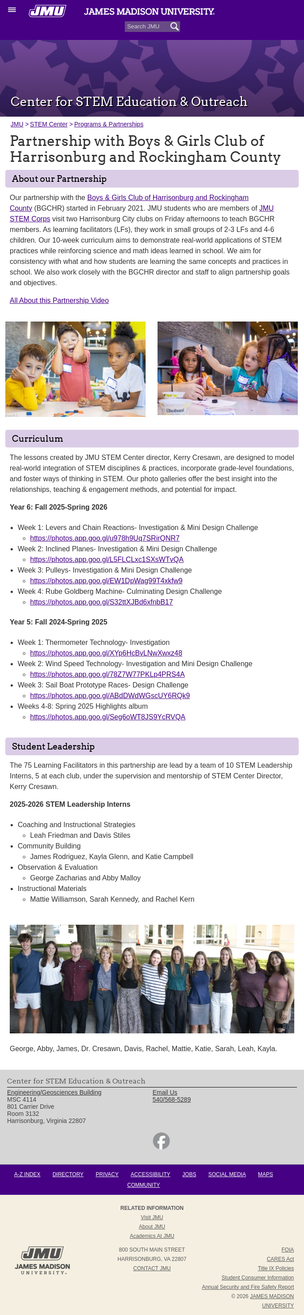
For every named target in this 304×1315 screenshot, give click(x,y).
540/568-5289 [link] (172, 1099)
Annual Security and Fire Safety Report (248, 1287)
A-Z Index (27, 1174)
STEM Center (49, 124)
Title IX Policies (276, 1268)
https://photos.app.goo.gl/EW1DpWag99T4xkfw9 (106, 581)
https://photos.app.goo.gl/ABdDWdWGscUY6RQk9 (110, 695)
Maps (265, 1174)
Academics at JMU (152, 1236)
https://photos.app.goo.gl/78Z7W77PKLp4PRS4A (107, 674)
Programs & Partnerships (108, 124)
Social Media (227, 1174)
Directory (68, 1174)
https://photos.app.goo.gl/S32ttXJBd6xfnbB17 (101, 602)
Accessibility (150, 1174)
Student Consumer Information (258, 1278)
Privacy (107, 1174)
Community (143, 1185)
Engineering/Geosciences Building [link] (54, 1092)
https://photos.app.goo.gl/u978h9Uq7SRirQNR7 (105, 538)
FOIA (287, 1250)
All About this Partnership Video (59, 300)
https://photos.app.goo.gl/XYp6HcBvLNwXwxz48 (106, 653)
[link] (161, 1147)
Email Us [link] (165, 1092)
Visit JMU (152, 1217)
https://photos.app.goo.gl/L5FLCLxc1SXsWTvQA (107, 559)
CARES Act (280, 1259)
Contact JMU (152, 1268)
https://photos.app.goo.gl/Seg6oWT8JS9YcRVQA (107, 717)
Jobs (189, 1174)
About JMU (152, 1227)
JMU (17, 124)
